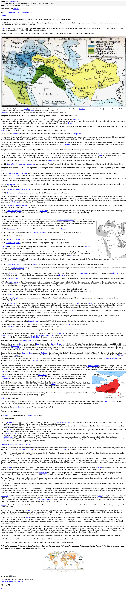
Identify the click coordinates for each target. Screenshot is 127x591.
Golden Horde (56, 344)
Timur (53, 384)
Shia (34, 264)
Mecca (63, 229)
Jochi (21, 344)
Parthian (51, 160)
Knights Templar (13, 298)
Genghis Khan (28, 340)
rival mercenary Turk (16, 278)
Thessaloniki (5, 378)
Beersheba (11, 539)
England (28, 510)
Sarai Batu (15, 346)
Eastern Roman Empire (65, 220)
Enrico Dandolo (33, 321)
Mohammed (11, 229)
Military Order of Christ (26, 449)
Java (100, 496)
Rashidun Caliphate (38, 232)
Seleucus (54, 155)
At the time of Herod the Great (16, 173)
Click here (4, 28)
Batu (38, 344)
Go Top (3, 588)
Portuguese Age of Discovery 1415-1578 (16, 444)
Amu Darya (27, 109)
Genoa (67, 324)
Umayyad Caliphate (14, 239)
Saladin (77, 303)
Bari (70, 255)
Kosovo (36, 378)
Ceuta (65, 449)
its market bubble (44, 499)
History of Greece (13, 12)
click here (87, 246)
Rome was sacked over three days (19, 189)
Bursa (52, 377)
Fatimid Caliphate (13, 264)
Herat (32, 110)
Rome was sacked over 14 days (18, 193)
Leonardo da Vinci (10, 433)
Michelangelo (8, 437)
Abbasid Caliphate (13, 243)
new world (6, 415)
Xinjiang (121, 355)
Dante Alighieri (9, 422)
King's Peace (67, 144)
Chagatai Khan (27, 353)
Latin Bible (35, 360)
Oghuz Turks (115, 273)
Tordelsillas (43, 473)
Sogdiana (82, 109)
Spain (8, 467)
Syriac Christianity (92, 366)
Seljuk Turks (11, 273)
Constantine (11, 184)
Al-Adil (70, 310)
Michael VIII (42, 375)
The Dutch (4, 496)
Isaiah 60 (31, 415)
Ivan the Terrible (109, 402)
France (3, 505)
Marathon (16, 134)
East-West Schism (17, 268)
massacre (10, 326)
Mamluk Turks (6, 335)
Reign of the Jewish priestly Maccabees (21, 164)
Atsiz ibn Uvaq (12, 282)
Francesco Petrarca (11, 426)
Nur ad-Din (11, 303)
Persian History (111, 358)
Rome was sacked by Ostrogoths (18, 205)
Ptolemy (99, 155)
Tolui (63, 340)
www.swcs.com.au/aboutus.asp (12, 581)
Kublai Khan (35, 337)
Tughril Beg (84, 273)
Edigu (17, 348)
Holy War (10, 294)
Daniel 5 (75, 119)
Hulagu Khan (60, 333)
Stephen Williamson (13, 1)
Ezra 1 (70, 123)
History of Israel (26, 12)
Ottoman (4, 377)
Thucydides (77, 134)
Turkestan (44, 353)
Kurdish (91, 303)
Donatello (7, 430)
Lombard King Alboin (14, 211)
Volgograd (48, 349)
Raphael (7, 439)
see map (99, 467)
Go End (3, 16)
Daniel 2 (16, 9)
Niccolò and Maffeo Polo (44, 335)
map (16, 355)
